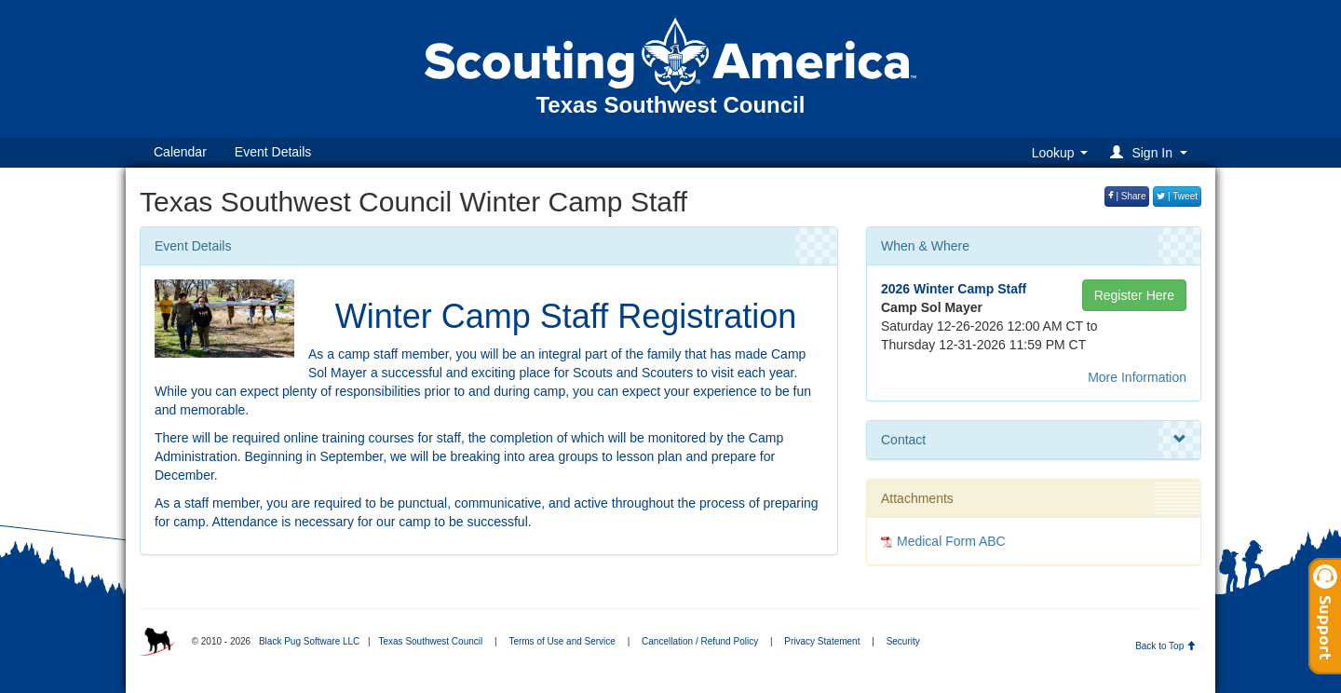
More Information (1137, 377)
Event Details (273, 151)
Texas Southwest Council (430, 641)
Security (903, 641)
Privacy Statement (822, 641)
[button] (1151, 152)
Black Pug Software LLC (309, 641)
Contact (1033, 439)
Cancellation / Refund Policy (700, 641)
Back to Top (1165, 646)
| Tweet (1177, 196)
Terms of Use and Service (562, 641)
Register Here (1134, 295)
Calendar (180, 151)
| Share (1127, 196)
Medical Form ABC (951, 541)
